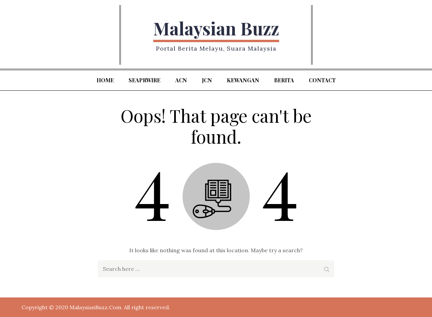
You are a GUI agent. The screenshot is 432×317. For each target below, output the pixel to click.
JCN (207, 80)
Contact (322, 80)
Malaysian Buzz (216, 28)
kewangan (243, 80)
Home (105, 80)
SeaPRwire (144, 80)
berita (284, 80)
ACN (181, 80)
